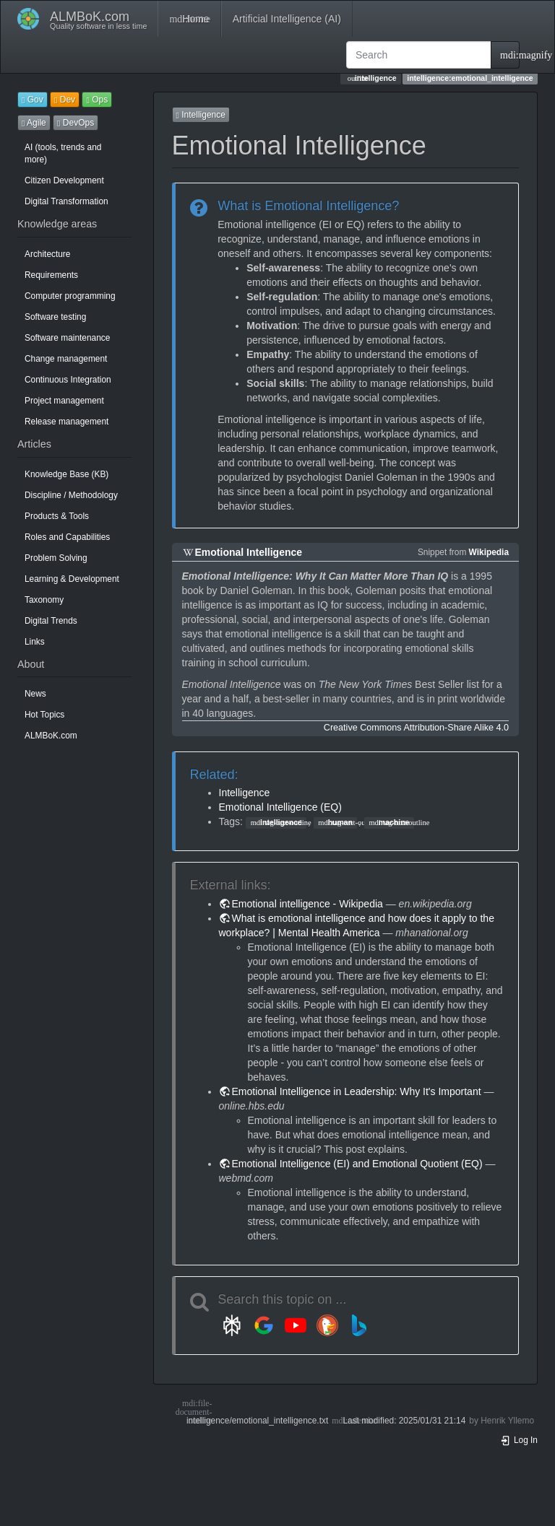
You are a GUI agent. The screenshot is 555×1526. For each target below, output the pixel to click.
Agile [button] (34, 123)
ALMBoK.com (51, 736)
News (35, 694)
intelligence (276, 822)
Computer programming (70, 296)
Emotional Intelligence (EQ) (280, 807)
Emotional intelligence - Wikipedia (307, 904)
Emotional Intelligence (249, 552)
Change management (66, 359)
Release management (66, 422)
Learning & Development (72, 579)
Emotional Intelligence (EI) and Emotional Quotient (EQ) (357, 1163)
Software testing (55, 317)
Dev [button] (64, 100)
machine (389, 822)
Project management (64, 401)
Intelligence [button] (200, 115)
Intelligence (244, 792)
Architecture (47, 254)
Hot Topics (44, 715)
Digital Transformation (66, 201)
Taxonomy (44, 600)
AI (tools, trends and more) (63, 153)
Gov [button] (32, 100)
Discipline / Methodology (71, 495)
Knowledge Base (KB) (66, 474)
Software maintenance (67, 338)
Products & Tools (57, 516)
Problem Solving (56, 558)
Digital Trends (51, 621)
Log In (519, 1440)
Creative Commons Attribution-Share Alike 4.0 (416, 728)
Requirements (51, 275)
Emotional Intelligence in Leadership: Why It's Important (356, 1091)
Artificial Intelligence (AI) (287, 19)
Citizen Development (64, 180)
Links (35, 642)
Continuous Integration (68, 380)
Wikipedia (489, 552)
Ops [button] (97, 100)
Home (189, 19)
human (335, 822)
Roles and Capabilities (67, 537)
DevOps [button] (75, 123)
